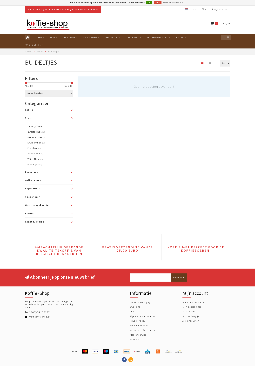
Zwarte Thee (36, 131)
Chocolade (69, 37)
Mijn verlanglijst (191, 316)
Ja (149, 3)
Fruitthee (34, 148)
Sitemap (134, 339)
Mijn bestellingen (192, 306)
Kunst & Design (33, 44)
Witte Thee (35, 159)
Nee (158, 3)
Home (28, 51)
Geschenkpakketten (157, 37)
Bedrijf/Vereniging (140, 302)
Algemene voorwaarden (143, 316)
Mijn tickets (188, 311)
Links (133, 311)
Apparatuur (111, 37)
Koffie (38, 37)
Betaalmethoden (139, 325)
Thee (52, 37)
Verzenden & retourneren (145, 330)
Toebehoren (132, 37)
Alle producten (190, 320)
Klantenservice (138, 334)
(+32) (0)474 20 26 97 (38, 312)
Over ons (135, 306)
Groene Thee (36, 137)
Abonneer (178, 277)
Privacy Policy (137, 320)
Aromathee (35, 153)
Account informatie (193, 302)
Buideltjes (34, 164)
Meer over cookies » (174, 3)
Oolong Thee (36, 126)
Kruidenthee (36, 142)
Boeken (179, 37)
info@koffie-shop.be (39, 316)
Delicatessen (90, 37)
